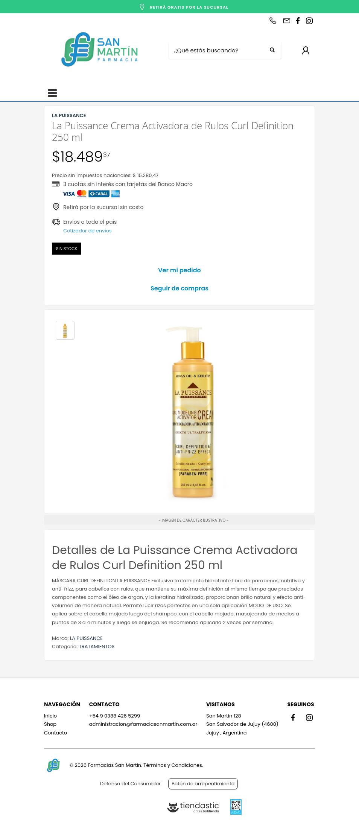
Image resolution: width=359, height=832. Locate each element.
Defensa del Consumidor (130, 783)
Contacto (55, 732)
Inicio (50, 715)
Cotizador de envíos (87, 230)
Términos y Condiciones (172, 765)
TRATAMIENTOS (97, 646)
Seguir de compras (179, 288)
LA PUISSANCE (86, 638)
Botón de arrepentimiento (203, 783)
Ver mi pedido (179, 270)
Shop (50, 724)
